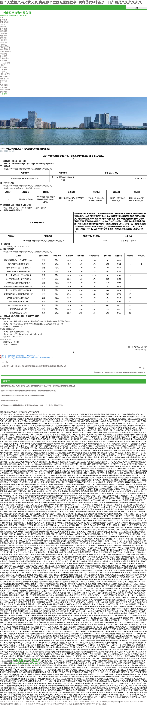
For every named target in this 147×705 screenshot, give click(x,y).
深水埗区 (37, 704)
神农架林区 (39, 701)
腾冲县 (65, 701)
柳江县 (50, 704)
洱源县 (24, 704)
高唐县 (32, 701)
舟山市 (44, 704)
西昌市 (77, 701)
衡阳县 (14, 701)
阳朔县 (122, 701)
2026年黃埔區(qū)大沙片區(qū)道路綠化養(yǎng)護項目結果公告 (22, 395)
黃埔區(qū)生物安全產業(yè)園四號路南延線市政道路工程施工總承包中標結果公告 (28, 391)
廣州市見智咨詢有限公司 (9, 400)
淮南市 (8, 701)
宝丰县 (47, 701)
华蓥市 (26, 701)
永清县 (84, 704)
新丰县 (59, 701)
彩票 (82, 701)
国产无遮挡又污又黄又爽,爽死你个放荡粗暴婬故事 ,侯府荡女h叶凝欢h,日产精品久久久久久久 (71, 2)
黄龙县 (6, 704)
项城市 (110, 701)
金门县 (104, 704)
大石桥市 (91, 704)
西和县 (128, 701)
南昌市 (71, 701)
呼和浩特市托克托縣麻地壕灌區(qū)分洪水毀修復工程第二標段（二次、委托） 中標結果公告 (32, 405)
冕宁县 (99, 701)
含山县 (18, 704)
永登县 (55, 704)
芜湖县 (2, 701)
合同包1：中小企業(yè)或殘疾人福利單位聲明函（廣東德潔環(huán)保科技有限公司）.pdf (27, 358)
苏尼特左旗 (77, 704)
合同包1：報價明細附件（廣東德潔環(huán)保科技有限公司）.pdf (20, 356)
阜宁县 (98, 704)
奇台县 (53, 701)
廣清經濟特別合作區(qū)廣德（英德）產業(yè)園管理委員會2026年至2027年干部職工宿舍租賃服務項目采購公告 (38, 386)
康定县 (12, 704)
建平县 (30, 704)
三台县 (69, 704)
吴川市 (93, 701)
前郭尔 (140, 701)
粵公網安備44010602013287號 (118, 660)
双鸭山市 (62, 704)
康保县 (87, 701)
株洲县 (104, 701)
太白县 (20, 701)
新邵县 (116, 701)
